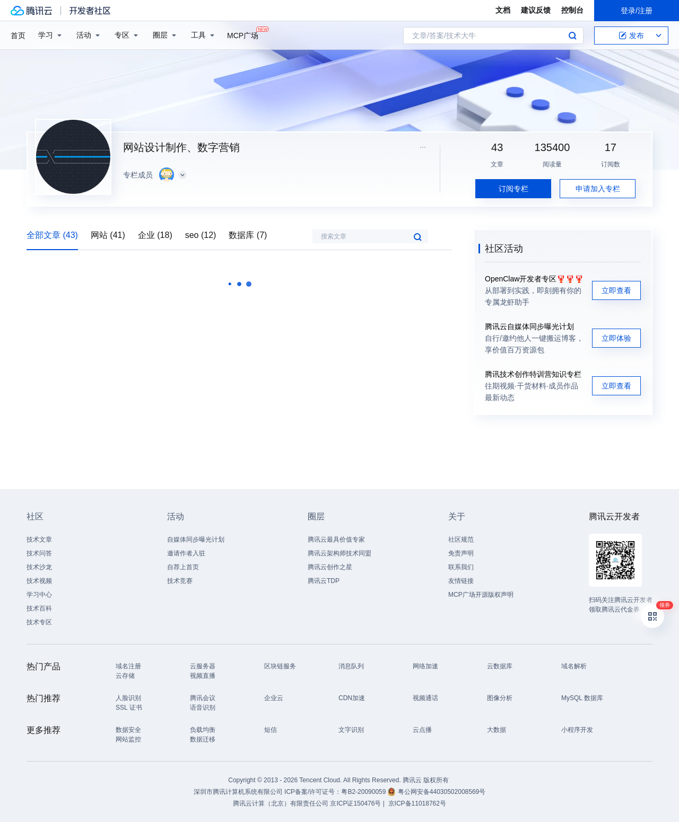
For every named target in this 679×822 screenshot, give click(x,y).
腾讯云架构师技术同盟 (339, 553)
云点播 (422, 729)
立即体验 (616, 338)
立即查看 (616, 290)
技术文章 (39, 539)
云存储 (125, 675)
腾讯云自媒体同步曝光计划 (529, 326)
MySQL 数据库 (582, 698)
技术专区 (39, 622)
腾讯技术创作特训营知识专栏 (533, 374)
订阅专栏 (513, 188)
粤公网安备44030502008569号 (441, 792)
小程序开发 (577, 729)
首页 (18, 35)
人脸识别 (128, 698)
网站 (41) (108, 235)
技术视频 (39, 581)
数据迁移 (202, 739)
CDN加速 (351, 698)
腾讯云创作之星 (330, 567)
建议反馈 (536, 10)
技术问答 (39, 553)
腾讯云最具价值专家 (336, 539)
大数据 (496, 729)
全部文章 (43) (52, 235)
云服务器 (202, 666)
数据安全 (128, 729)
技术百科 (39, 608)
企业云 (273, 698)
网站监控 (128, 739)
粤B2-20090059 (364, 792)
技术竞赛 (180, 581)
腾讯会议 (202, 698)
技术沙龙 (39, 567)
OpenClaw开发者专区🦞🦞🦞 (534, 279)
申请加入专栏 (598, 188)
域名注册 (128, 666)
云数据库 (499, 666)
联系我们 (461, 567)
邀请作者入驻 (186, 553)
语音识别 (202, 707)
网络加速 (425, 666)
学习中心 (39, 594)
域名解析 (574, 666)
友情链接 (461, 581)
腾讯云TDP (324, 581)
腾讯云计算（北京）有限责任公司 (280, 803)
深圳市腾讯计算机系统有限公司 (238, 792)
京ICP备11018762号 (417, 803)
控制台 (572, 10)
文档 (502, 10)
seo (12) (200, 235)
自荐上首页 (183, 567)
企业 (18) (155, 235)
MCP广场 (242, 35)
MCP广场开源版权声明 (480, 594)
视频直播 (202, 675)
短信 (270, 729)
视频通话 (425, 698)
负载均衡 (202, 729)
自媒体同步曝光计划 (195, 539)
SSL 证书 (129, 707)
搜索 (572, 35)
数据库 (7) (248, 235)
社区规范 (461, 539)
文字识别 (351, 729)
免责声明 (461, 553)
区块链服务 (280, 666)
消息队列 (351, 666)
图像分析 (499, 698)
